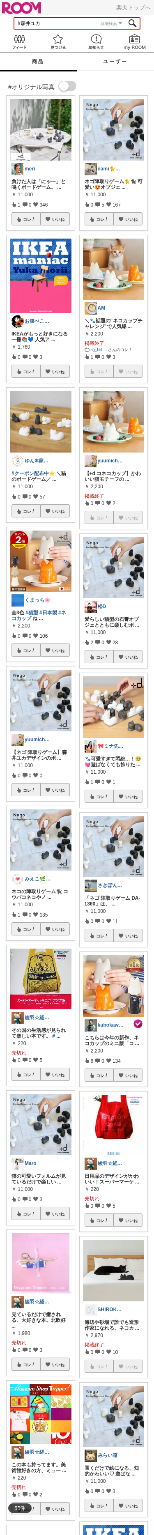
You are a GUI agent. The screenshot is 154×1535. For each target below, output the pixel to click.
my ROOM (134, 42)
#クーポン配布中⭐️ (33, 473)
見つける (58, 42)
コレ (29, 219)
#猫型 (31, 613)
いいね (58, 219)
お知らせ (96, 42)
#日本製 (48, 613)
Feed (19, 42)
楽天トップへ (133, 7)
